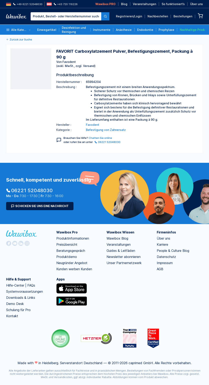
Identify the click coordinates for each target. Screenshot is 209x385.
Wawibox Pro (67, 232)
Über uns (196, 4)
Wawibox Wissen (120, 232)
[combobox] (70, 16)
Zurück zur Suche (19, 39)
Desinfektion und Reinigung (74, 29)
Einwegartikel (46, 29)
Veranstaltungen (144, 4)
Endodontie (145, 29)
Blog (124, 4)
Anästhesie (124, 29)
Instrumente (101, 29)
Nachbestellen (158, 16)
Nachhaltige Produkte (192, 29)
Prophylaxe (166, 29)
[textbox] (66, 16)
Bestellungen (182, 16)
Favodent (92, 124)
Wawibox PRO (105, 4)
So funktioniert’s (173, 4)
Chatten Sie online (100, 137)
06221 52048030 (107, 142)
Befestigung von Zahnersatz (106, 130)
